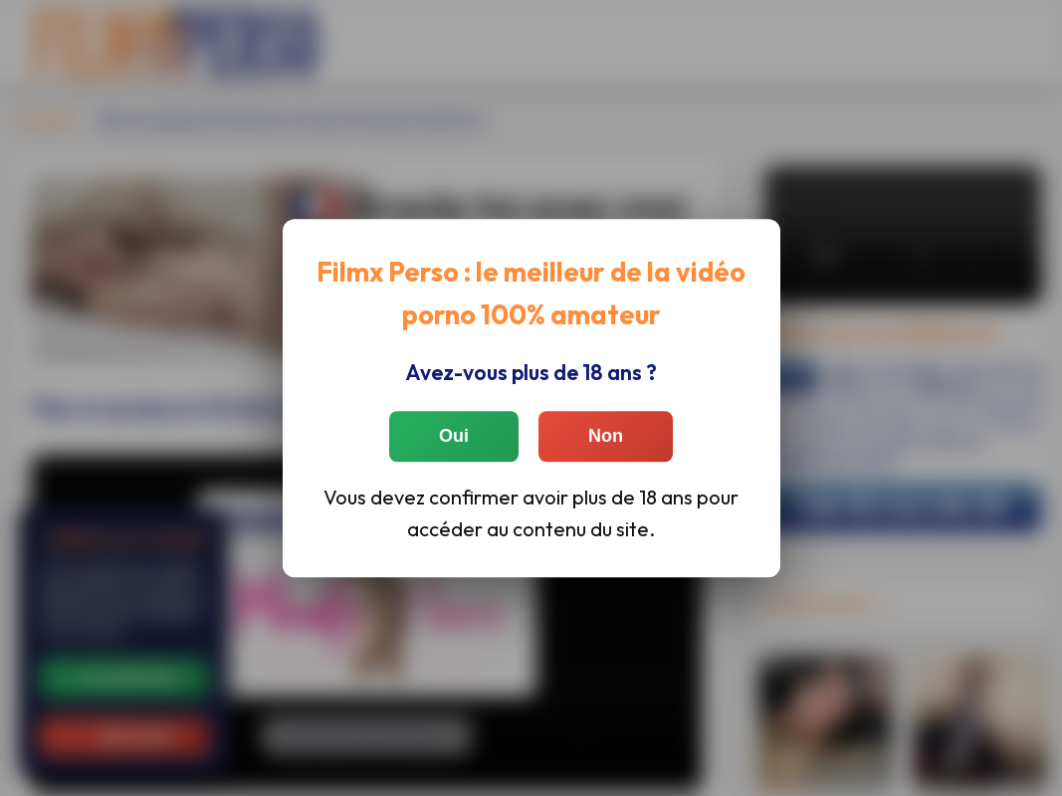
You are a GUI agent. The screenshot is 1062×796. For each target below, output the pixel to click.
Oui (454, 436)
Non (605, 436)
